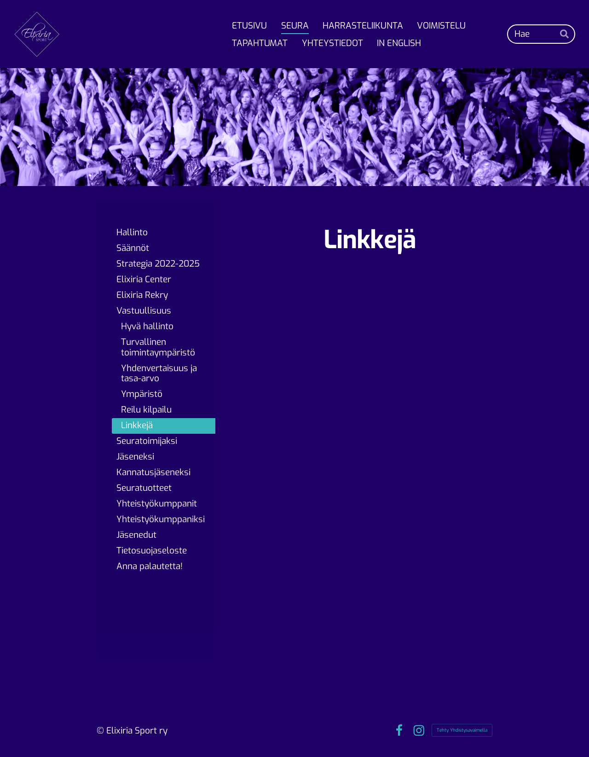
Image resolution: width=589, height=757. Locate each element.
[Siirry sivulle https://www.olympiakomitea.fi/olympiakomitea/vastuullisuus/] (369, 547)
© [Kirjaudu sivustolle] (101, 730)
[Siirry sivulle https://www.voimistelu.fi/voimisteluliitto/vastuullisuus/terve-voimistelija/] (431, 422)
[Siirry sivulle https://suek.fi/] (307, 422)
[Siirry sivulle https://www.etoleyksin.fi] (369, 310)
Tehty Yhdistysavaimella (462, 730)
